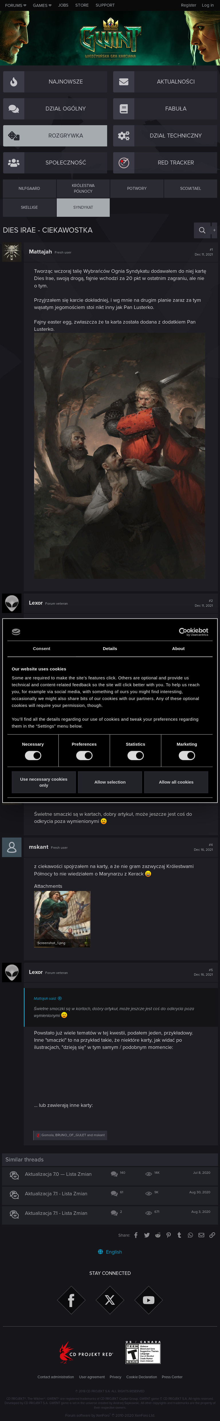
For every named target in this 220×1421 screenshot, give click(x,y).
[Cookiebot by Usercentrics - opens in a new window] (183, 632)
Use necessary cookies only (43, 782)
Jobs (63, 5)
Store (82, 5)
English (110, 1251)
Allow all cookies (176, 782)
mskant (39, 847)
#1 (203, 252)
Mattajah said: (46, 998)
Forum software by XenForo (110, 1415)
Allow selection (109, 782)
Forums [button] (13, 5)
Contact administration (56, 1376)
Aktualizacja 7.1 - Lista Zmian (57, 1193)
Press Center (172, 1376)
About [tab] (178, 648)
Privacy (115, 1376)
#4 (202, 847)
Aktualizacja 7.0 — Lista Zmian (59, 1173)
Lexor (37, 603)
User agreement (92, 1376)
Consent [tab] (41, 648)
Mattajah (41, 251)
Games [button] (40, 5)
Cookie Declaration (141, 1376)
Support (105, 5)
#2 (203, 603)
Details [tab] (110, 648)
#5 (202, 972)
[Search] (202, 230)
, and (74, 1134)
